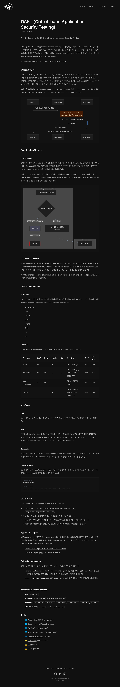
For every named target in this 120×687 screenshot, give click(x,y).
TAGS (47, 668)
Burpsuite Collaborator (37, 632)
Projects (102, 6)
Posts (82, 6)
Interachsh (32, 640)
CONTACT (59, 668)
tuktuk (30, 648)
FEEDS (65, 668)
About (113, 6)
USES (52, 668)
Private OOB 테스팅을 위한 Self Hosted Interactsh (44, 552)
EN (30, 31)
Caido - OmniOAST (35, 624)
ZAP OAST (32, 628)
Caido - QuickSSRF (35, 619)
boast (30, 644)
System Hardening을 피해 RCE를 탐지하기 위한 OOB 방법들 (47, 548)
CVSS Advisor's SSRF (36, 636)
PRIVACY (71, 668)
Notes (91, 6)
